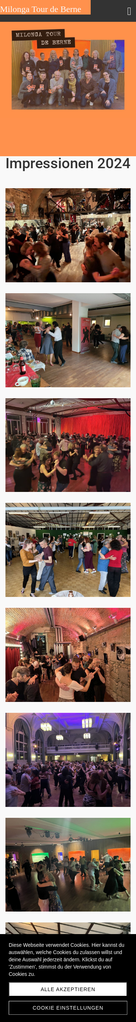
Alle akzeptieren (68, 989)
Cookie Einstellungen (68, 1008)
